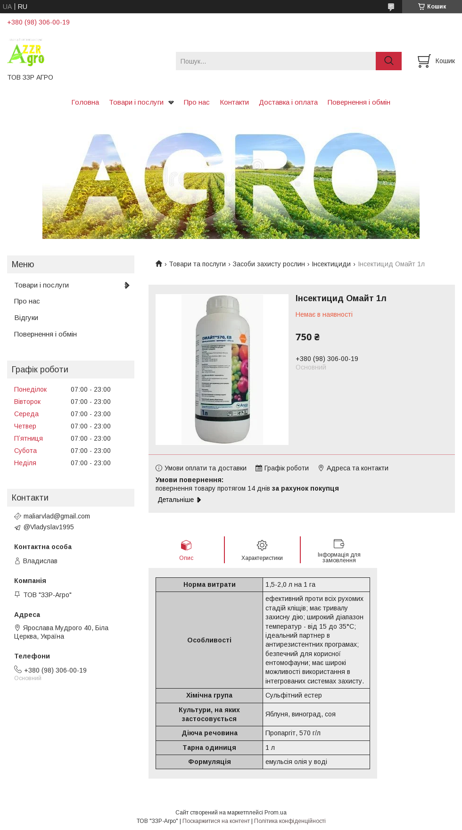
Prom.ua (275, 812)
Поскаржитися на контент (216, 821)
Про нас (197, 102)
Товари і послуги (136, 102)
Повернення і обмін (359, 102)
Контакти (234, 102)
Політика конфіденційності (290, 821)
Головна (85, 102)
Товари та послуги (197, 264)
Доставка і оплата (288, 102)
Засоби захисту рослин (269, 264)
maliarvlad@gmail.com (57, 516)
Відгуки (26, 317)
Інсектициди (331, 264)
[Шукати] (389, 61)
